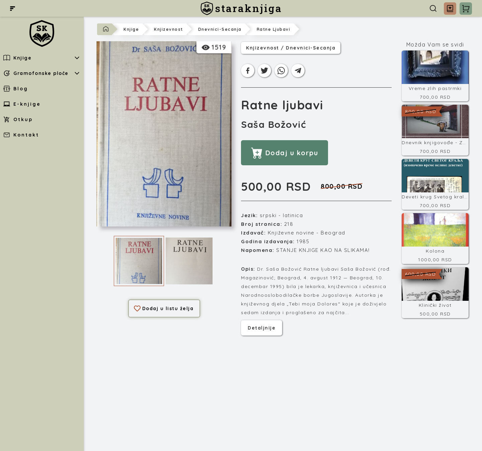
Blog (15, 88)
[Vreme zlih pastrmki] (435, 76)
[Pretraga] (433, 8)
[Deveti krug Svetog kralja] (435, 184)
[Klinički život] (435, 292)
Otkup (18, 119)
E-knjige (22, 104)
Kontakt (21, 134)
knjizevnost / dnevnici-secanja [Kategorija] (290, 48)
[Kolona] (435, 238)
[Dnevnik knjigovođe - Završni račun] (435, 130)
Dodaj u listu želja (164, 308)
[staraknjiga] (241, 8)
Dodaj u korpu (284, 153)
